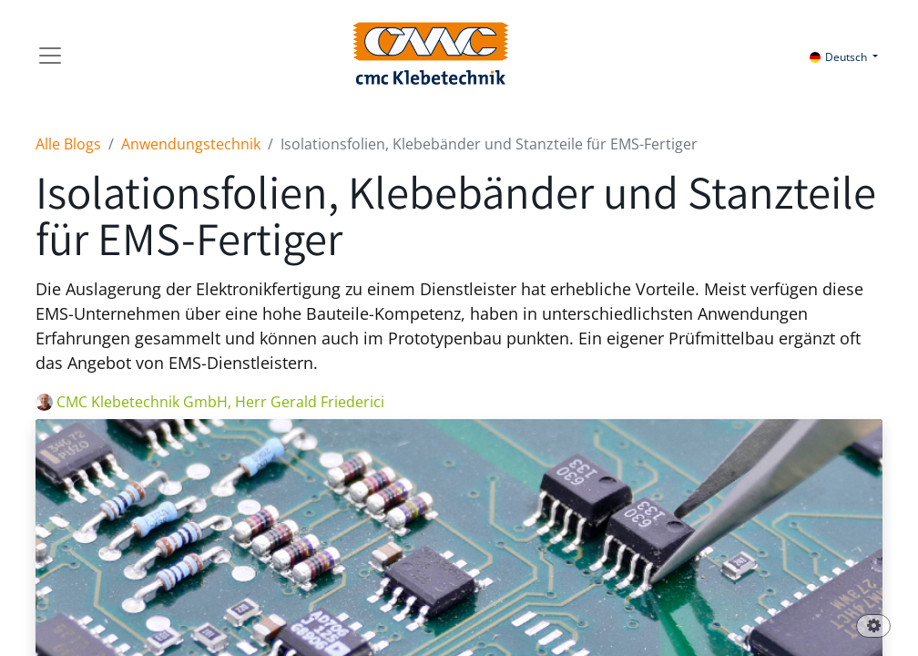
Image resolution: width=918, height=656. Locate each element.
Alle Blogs (68, 144)
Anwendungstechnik (190, 144)
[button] (873, 627)
